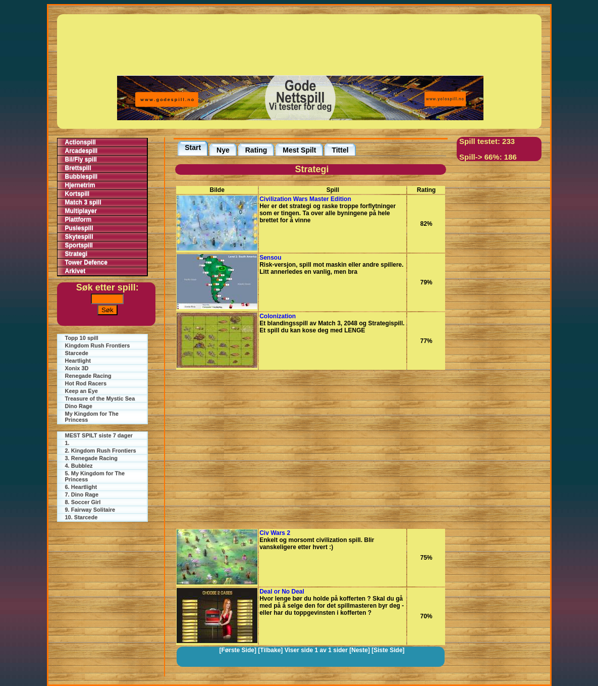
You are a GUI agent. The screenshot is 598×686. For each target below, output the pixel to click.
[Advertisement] (300, 44)
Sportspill (79, 245)
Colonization (277, 316)
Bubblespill (81, 176)
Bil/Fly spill (81, 159)
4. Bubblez (79, 466)
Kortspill (77, 194)
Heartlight (78, 361)
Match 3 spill (83, 202)
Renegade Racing (88, 376)
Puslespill (79, 228)
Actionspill (80, 142)
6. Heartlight (81, 487)
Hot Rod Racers (86, 383)
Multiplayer (81, 211)
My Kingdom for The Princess (92, 417)
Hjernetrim (80, 185)
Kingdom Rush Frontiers (97, 345)
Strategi (76, 254)
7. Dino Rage (82, 495)
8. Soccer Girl (83, 502)
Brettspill (78, 168)
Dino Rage (78, 406)
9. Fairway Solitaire (90, 510)
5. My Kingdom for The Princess (95, 476)
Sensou (270, 257)
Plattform (78, 219)
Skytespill (79, 236)
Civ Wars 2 (274, 532)
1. (67, 443)
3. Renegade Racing (91, 458)
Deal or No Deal (281, 591)
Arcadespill (81, 151)
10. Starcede (81, 517)
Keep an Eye (81, 391)
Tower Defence (86, 262)
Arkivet (75, 271)
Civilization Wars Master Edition (305, 199)
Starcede (76, 353)
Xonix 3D (77, 368)
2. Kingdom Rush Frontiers (100, 451)
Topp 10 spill (81, 338)
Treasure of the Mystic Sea (100, 399)
